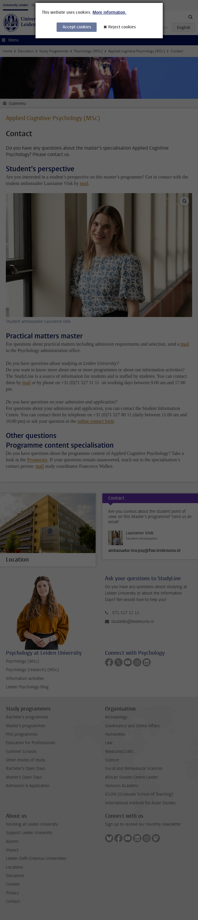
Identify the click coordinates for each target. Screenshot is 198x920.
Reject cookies (122, 27)
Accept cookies (77, 27)
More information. (109, 12)
